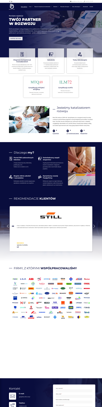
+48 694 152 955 (23, 406)
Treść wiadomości (60, 405)
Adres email (58, 394)
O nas (30, 6)
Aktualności (85, 6)
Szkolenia (55, 6)
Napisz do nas (15, 41)
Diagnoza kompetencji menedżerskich (42, 6)
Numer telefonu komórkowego (62, 399)
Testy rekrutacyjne (76, 6)
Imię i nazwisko (59, 388)
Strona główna (24, 6)
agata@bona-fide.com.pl (24, 396)
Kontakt (91, 6)
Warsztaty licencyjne (64, 6)
